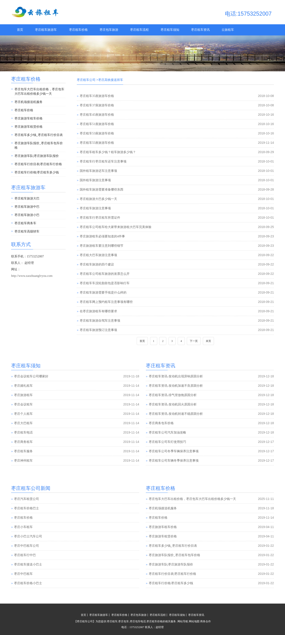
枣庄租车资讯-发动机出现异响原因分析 (176, 376)
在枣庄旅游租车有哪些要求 (98, 311)
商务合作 (205, 621)
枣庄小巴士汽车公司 (28, 536)
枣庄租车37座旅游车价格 (97, 105)
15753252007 (136, 627)
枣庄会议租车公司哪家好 (31, 376)
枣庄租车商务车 (25, 223)
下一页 (194, 341)
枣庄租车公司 (86, 80)
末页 (208, 341)
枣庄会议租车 (23, 404)
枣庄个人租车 (23, 413)
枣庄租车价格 (78, 29)
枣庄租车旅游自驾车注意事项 (100, 320)
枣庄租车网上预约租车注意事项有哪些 (106, 302)
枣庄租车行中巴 (25, 555)
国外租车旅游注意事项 (95, 180)
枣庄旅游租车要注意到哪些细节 (101, 245)
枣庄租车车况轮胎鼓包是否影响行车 (105, 283)
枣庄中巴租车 (23, 574)
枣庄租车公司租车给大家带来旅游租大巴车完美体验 (115, 227)
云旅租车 (228, 29)
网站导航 (182, 621)
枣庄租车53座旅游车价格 (97, 133)
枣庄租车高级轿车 (26, 231)
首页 (20, 29)
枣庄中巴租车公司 (26, 546)
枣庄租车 (112, 621)
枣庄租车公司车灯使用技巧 (167, 442)
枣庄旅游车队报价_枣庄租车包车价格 (38, 145)
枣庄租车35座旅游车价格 (97, 96)
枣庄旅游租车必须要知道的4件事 (102, 236)
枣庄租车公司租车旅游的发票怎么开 (105, 273)
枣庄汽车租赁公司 (26, 499)
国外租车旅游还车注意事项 (98, 171)
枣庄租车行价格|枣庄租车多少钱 (36, 172)
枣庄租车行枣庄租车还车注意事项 (103, 161)
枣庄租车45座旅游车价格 (97, 114)
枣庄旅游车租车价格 (28, 118)
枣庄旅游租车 (23, 395)
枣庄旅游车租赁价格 (28, 126)
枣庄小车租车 (23, 527)
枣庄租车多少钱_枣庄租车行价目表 (38, 135)
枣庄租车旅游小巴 (26, 215)
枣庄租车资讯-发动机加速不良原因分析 (176, 385)
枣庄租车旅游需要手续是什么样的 (103, 292)
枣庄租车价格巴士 (26, 508)
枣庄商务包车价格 (161, 423)
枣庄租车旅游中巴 (26, 206)
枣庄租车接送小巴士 (28, 564)
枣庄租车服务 (23, 451)
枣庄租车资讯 (200, 29)
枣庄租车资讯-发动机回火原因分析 (173, 404)
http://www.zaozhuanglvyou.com (32, 275)
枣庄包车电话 (138, 621)
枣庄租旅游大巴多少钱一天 (98, 199)
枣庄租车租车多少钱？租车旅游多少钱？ (108, 152)
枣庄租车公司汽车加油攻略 (167, 432)
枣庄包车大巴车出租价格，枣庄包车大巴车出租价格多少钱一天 (39, 91)
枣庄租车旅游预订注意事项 (98, 330)
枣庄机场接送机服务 (28, 102)
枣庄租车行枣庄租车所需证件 (100, 217)
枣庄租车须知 (170, 29)
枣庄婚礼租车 (23, 385)
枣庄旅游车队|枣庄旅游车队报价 (36, 156)
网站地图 (194, 621)
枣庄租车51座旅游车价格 (97, 124)
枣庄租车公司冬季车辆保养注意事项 (174, 451)
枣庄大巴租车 (23, 423)
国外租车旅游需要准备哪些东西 (101, 189)
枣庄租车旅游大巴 (26, 198)
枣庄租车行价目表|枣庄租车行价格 (38, 164)
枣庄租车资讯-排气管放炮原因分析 (173, 395)
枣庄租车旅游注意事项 (95, 208)
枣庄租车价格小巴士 (28, 583)
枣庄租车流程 (139, 29)
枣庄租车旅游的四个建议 (97, 264)
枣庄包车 (123, 621)
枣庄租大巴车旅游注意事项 (98, 255)
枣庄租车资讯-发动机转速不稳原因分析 (176, 413)
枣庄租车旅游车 (46, 29)
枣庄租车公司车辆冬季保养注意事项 (174, 460)
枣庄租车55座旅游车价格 (97, 142)
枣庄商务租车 (23, 442)
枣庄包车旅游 (109, 29)
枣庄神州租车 (23, 460)
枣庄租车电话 (23, 432)
